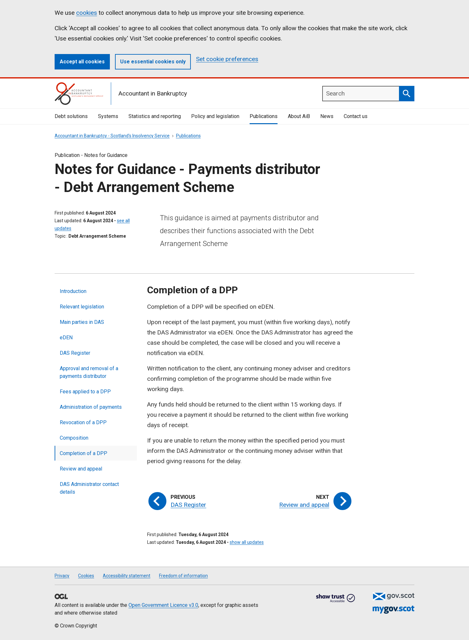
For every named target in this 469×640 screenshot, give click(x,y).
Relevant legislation (82, 307)
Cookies (86, 575)
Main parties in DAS (82, 322)
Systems (108, 116)
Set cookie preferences (227, 59)
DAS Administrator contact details (89, 488)
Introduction (73, 291)
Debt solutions (71, 116)
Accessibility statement (126, 575)
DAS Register (75, 353)
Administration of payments (91, 407)
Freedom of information (183, 575)
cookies (86, 12)
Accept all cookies (82, 62)
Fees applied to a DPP (85, 392)
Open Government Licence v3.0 (163, 605)
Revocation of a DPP (83, 422)
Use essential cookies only (153, 62)
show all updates (247, 542)
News (326, 116)
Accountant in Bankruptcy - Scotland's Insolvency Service (112, 135)
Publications (264, 116)
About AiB (299, 116)
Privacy (62, 575)
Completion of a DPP (83, 453)
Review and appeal (81, 469)
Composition (74, 438)
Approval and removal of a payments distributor (89, 372)
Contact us (355, 116)
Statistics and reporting (154, 116)
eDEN (66, 337)
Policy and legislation (215, 116)
